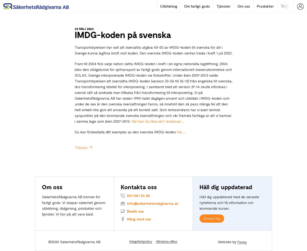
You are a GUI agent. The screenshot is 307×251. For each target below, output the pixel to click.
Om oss (243, 6)
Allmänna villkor (166, 241)
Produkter (265, 6)
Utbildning (168, 6)
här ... (181, 132)
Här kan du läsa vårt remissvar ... (157, 121)
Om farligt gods (197, 6)
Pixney (242, 242)
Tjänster (224, 6)
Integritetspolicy (140, 241)
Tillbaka (81, 147)
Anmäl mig (212, 218)
